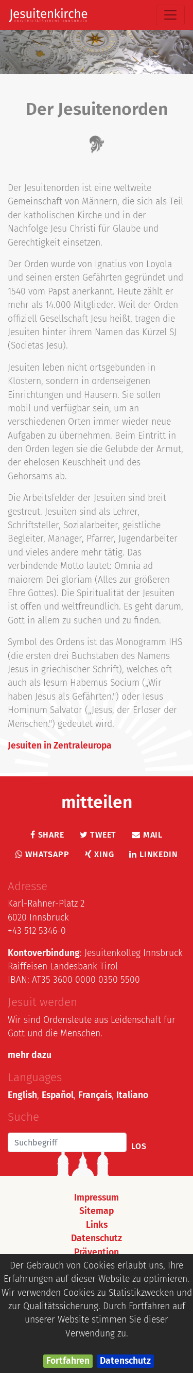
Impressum (96, 1197)
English (22, 1095)
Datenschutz (125, 1360)
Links (97, 1225)
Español (58, 1095)
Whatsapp (42, 854)
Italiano (132, 1095)
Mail (147, 835)
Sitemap (96, 1211)
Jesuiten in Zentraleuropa (60, 745)
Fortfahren (68, 1360)
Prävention (96, 1252)
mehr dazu (29, 1055)
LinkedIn (153, 854)
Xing (99, 854)
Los (138, 1146)
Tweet (98, 835)
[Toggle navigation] (170, 15)
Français (95, 1095)
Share (47, 835)
